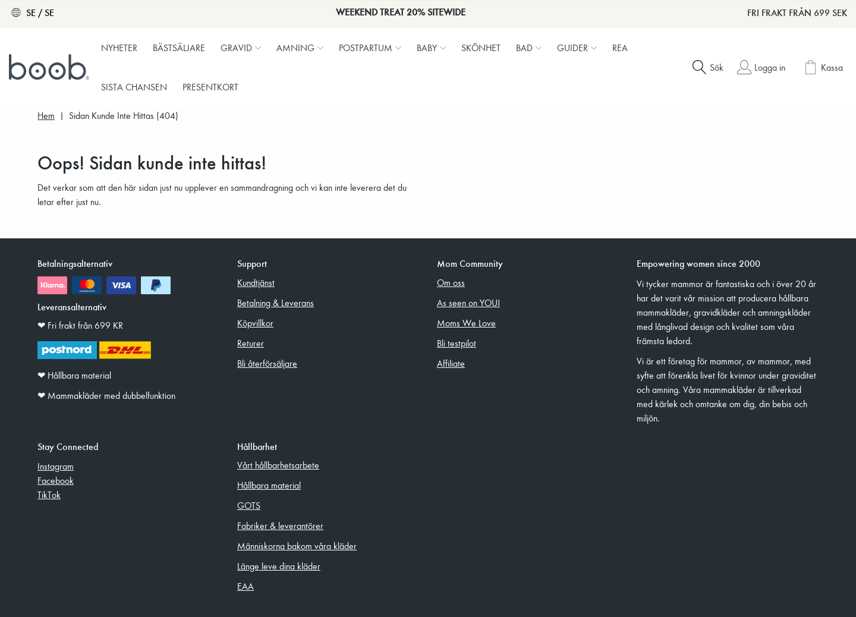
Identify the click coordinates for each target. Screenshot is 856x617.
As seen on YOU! (468, 302)
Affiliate (451, 363)
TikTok (49, 494)
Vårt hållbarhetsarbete (278, 465)
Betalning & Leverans (275, 302)
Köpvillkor (255, 323)
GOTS (248, 505)
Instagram (55, 466)
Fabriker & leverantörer (280, 525)
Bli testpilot (456, 343)
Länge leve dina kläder (278, 566)
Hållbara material (269, 485)
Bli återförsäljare (267, 363)
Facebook (55, 480)
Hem (46, 115)
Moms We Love (466, 323)
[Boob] (50, 67)
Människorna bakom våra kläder (297, 546)
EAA (245, 586)
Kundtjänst (256, 282)
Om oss (451, 282)
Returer (250, 343)
